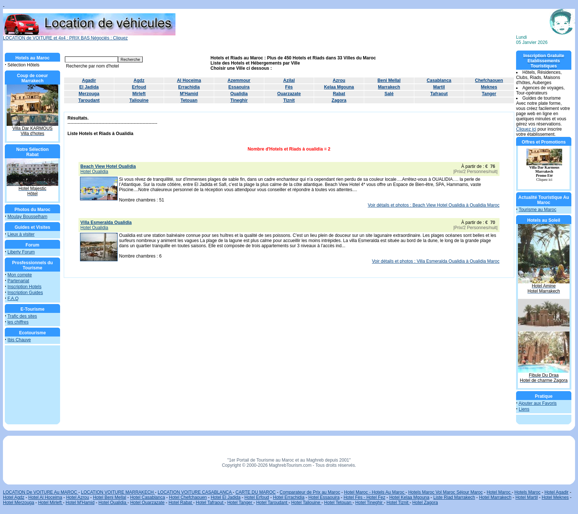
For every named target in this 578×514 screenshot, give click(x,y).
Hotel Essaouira (324, 497)
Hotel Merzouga (18, 502)
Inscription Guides (25, 292)
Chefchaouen (489, 80)
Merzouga (89, 93)
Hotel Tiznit (398, 502)
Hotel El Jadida (226, 497)
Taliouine (139, 100)
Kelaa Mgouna (339, 87)
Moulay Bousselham (27, 216)
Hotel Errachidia (288, 497)
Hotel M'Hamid (80, 502)
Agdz (138, 80)
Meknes (489, 87)
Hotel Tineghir (369, 502)
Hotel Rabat (180, 502)
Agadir (89, 80)
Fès (289, 87)
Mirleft (139, 93)
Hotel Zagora (425, 502)
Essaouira (239, 87)
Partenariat (18, 280)
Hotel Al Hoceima (45, 497)
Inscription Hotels (24, 286)
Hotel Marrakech (495, 497)
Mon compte (19, 274)
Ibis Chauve (19, 339)
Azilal (289, 80)
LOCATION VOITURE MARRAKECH (118, 492)
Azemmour (238, 80)
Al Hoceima (189, 80)
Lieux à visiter (20, 234)
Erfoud (139, 87)
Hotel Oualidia (113, 502)
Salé (389, 93)
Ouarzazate (289, 93)
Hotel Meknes (555, 497)
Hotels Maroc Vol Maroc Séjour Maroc (445, 492)
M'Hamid (189, 93)
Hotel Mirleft (50, 502)
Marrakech (389, 87)
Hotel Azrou (77, 497)
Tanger (489, 93)
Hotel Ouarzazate (147, 502)
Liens (524, 409)
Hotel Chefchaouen (188, 497)
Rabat (339, 93)
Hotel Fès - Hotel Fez (364, 497)
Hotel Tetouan (338, 502)
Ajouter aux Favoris (538, 403)
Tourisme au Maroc (537, 209)
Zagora (339, 100)
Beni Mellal (389, 80)
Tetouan (189, 100)
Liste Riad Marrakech (454, 497)
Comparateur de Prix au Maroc (310, 492)
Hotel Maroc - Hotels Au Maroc (374, 492)
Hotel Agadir (556, 492)
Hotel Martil (526, 497)
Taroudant (89, 100)
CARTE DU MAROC (256, 492)
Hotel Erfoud (256, 497)
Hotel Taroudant (272, 502)
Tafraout (439, 93)
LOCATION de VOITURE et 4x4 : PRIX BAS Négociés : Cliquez (89, 36)
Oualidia (239, 93)
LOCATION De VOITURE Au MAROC (40, 492)
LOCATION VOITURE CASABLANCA (195, 492)
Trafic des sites (22, 316)
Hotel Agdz (13, 497)
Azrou (339, 80)
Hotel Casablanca (147, 497)
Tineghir (239, 100)
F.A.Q (12, 298)
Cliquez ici (526, 129)
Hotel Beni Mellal (109, 497)
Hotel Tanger (240, 502)
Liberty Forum (21, 252)
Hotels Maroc (528, 492)
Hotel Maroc (499, 492)
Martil (439, 87)
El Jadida (89, 87)
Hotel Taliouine (306, 502)
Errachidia (189, 87)
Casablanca (439, 80)
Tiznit (289, 100)
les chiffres (17, 322)
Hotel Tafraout (210, 502)
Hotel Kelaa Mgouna (409, 497)
